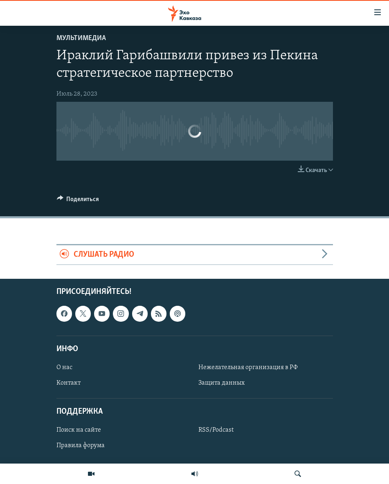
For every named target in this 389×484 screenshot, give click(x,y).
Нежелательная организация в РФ (248, 367)
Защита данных (221, 383)
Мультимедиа (81, 38)
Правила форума (80, 445)
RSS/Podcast (216, 430)
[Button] (78, 201)
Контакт (68, 383)
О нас (64, 367)
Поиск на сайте (78, 430)
